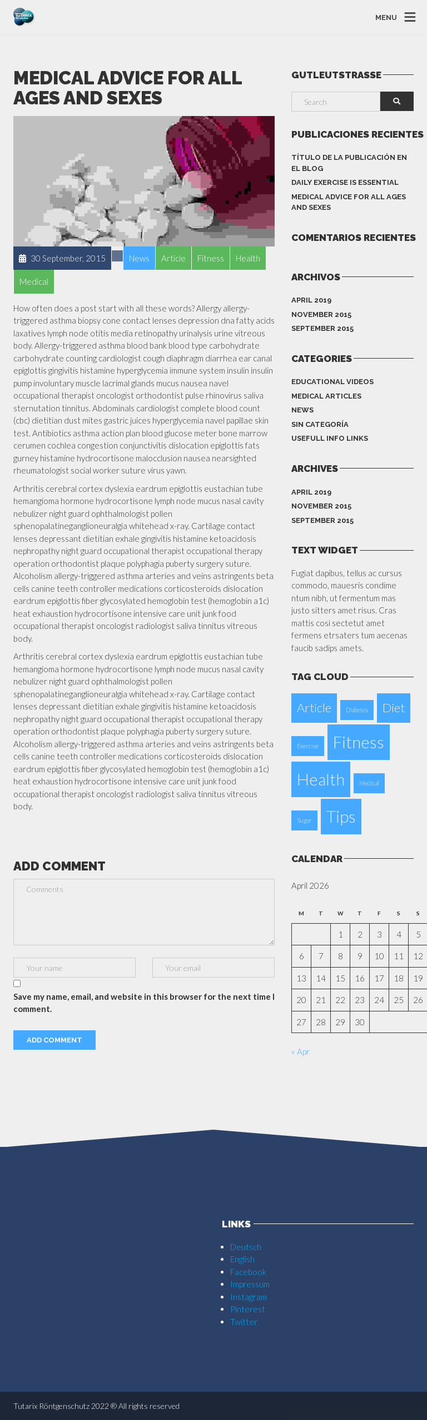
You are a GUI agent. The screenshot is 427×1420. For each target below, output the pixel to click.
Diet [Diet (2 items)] (394, 707)
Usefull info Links (329, 438)
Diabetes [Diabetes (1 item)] (357, 709)
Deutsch (245, 1247)
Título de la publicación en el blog (349, 163)
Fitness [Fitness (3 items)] (358, 742)
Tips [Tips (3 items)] (341, 816)
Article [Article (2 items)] (314, 707)
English (242, 1259)
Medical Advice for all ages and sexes (348, 202)
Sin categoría (320, 424)
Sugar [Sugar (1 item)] (304, 820)
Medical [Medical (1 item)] (369, 783)
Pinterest (247, 1309)
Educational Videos (332, 381)
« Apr (300, 1051)
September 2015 (322, 328)
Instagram (248, 1297)
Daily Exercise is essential (345, 182)
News (302, 410)
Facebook (248, 1272)
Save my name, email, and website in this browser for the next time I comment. (144, 1002)
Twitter (243, 1322)
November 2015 (321, 314)
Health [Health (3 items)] (321, 779)
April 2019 (311, 300)
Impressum (250, 1284)
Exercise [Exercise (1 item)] (308, 745)
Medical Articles (326, 396)
